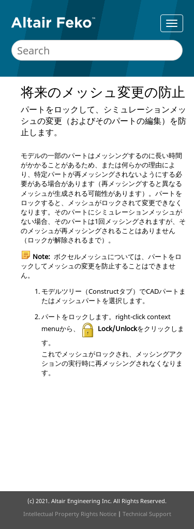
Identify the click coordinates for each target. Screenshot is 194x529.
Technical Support (147, 514)
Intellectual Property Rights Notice (69, 514)
